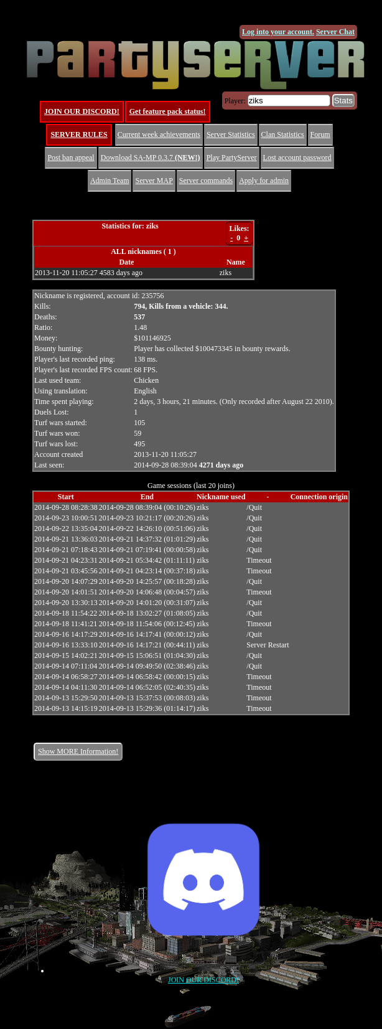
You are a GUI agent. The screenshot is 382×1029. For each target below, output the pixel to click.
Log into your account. (278, 31)
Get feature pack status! (167, 111)
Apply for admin (264, 180)
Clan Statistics (282, 134)
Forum (320, 134)
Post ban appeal (70, 157)
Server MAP (153, 180)
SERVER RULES (78, 134)
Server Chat (335, 31)
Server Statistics (231, 134)
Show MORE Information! (78, 751)
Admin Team (109, 180)
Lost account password (297, 157)
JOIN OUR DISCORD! (81, 111)
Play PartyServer (232, 157)
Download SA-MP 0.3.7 (150, 157)
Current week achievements (159, 134)
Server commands (206, 180)
